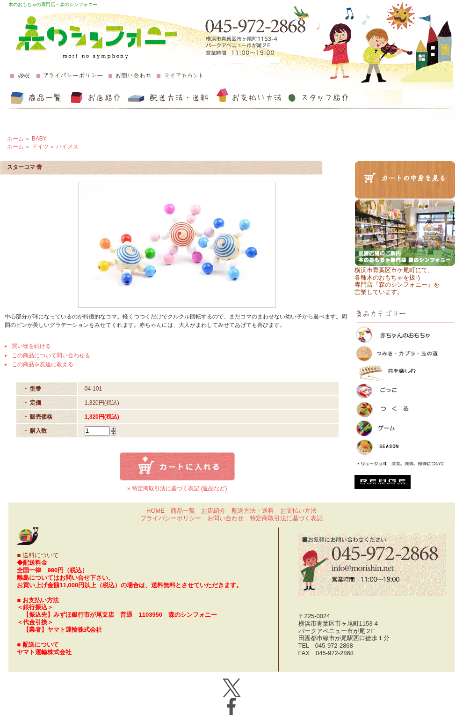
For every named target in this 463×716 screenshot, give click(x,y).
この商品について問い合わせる (51, 355)
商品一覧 (183, 510)
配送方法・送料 (253, 510)
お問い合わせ (225, 518)
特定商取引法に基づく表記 (286, 518)
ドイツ (40, 146)
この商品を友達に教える (42, 364)
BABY (39, 138)
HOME (155, 510)
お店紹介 (213, 510)
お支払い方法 (298, 510)
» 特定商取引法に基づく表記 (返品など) (177, 488)
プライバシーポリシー (170, 518)
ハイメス (67, 146)
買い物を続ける (31, 346)
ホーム (15, 138)
